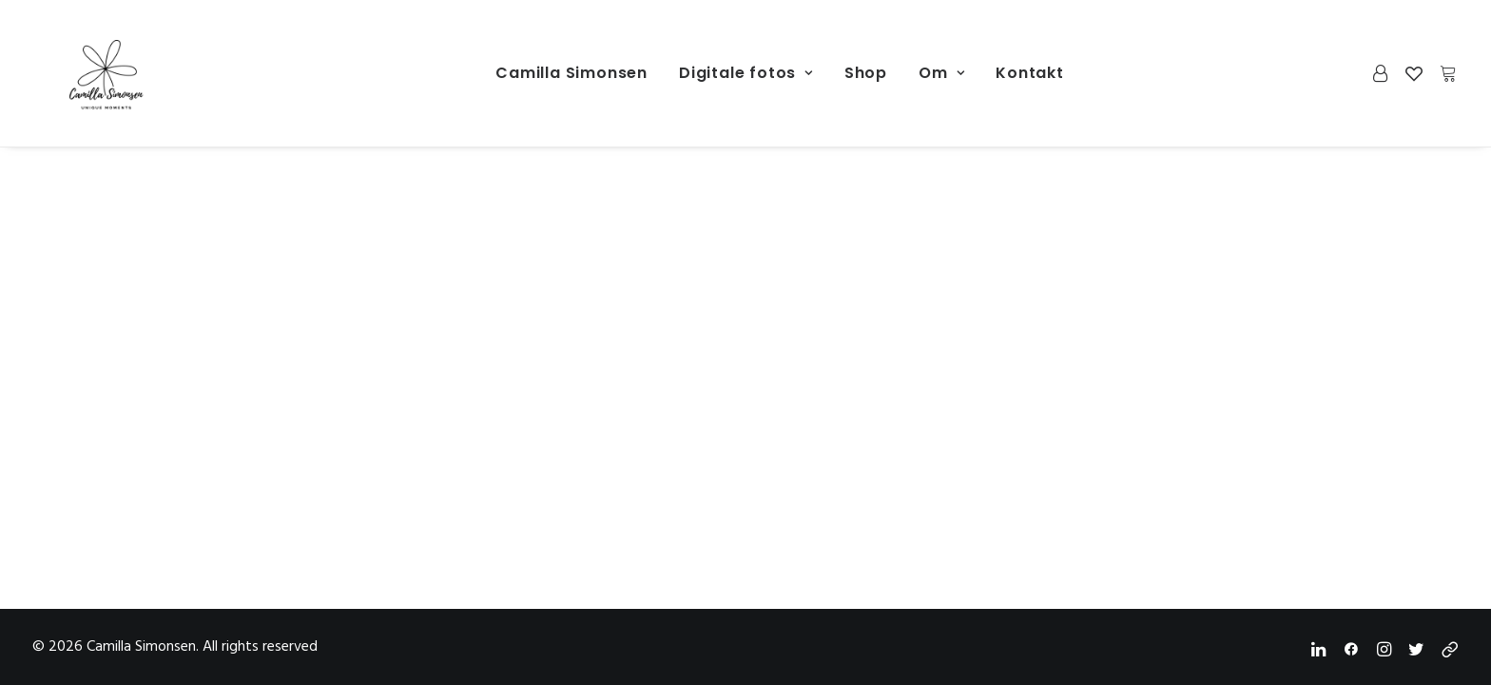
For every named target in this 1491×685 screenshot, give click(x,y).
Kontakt (1030, 73)
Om (941, 73)
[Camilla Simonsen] (79, 73)
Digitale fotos (746, 73)
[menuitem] (571, 73)
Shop (865, 73)
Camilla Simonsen (571, 73)
